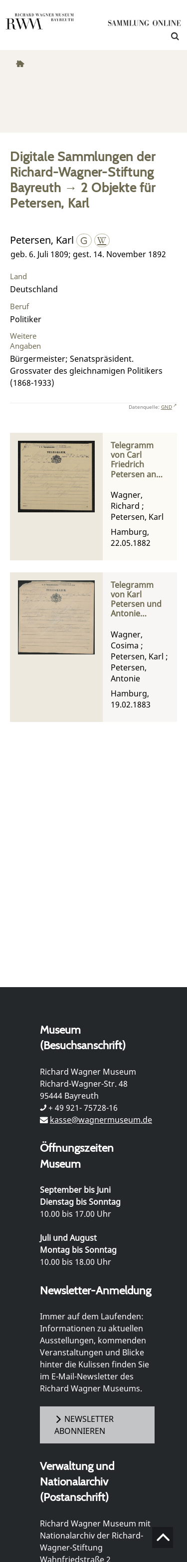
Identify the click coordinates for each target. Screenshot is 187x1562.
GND (166, 406)
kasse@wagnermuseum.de (101, 1119)
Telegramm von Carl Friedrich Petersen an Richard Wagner (133, 460)
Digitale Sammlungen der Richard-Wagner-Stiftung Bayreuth (82, 172)
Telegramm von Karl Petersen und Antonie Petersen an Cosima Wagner (136, 599)
